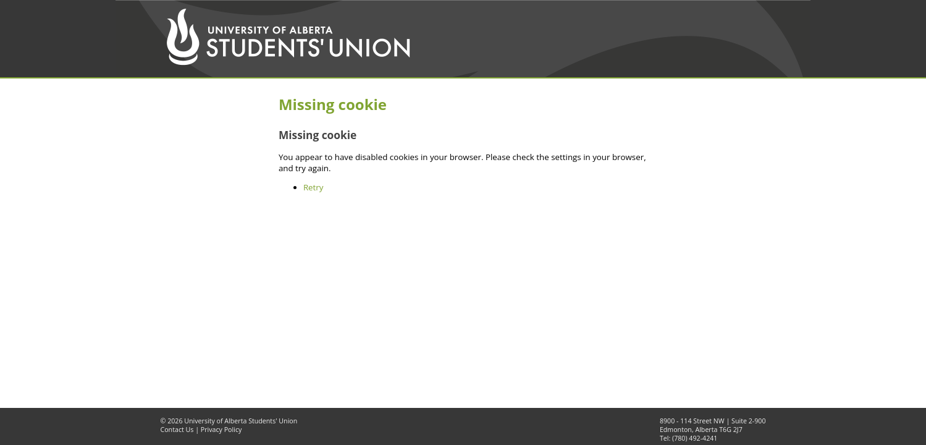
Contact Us (177, 429)
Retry (313, 187)
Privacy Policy (221, 429)
